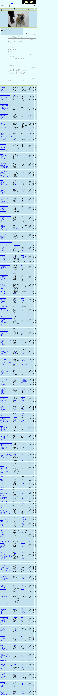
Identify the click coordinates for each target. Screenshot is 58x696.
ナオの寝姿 (2, 543)
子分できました (3, 630)
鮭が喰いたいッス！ (3, 693)
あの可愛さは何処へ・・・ (4, 388)
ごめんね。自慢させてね (4, 511)
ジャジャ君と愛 (16, 467)
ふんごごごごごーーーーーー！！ (5, 526)
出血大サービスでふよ (4, 530)
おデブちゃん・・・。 (4, 617)
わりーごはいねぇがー (4, 576)
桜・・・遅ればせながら (4, 398)
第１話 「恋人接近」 (4, 503)
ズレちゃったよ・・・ (4, 349)
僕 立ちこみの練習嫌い (4, 618)
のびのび (1, 185)
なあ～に (1, 548)
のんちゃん (16, 364)
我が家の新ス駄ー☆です (4, 173)
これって (1, 592)
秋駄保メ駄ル (2, 498)
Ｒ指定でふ (2, 532)
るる (21, 401)
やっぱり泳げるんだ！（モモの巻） (6, 340)
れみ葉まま (22, 353)
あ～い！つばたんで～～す (4, 565)
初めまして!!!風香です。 (4, 230)
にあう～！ (2, 612)
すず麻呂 (1, 117)
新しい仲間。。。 (3, 144)
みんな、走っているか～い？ (5, 358)
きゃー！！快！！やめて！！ (5, 265)
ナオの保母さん (3, 458)
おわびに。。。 (3, 611)
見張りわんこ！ (3, 300)
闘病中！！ (2, 622)
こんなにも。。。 (3, 677)
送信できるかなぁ (3, 669)
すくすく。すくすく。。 (4, 291)
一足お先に (2, 209)
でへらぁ (1, 610)
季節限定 (1, 373)
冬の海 (1, 89)
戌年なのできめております (4, 171)
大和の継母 (22, 483)
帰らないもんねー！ (3, 98)
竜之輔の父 (22, 172)
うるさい (1, 212)
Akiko (22, 95)
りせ (21, 636)
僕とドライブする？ (3, 322)
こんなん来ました (3, 87)
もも (15, 89)
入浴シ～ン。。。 (3, 199)
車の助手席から (3, 670)
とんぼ (22, 352)
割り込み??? (2, 247)
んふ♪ (1, 580)
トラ (15, 658)
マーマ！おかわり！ (3, 301)
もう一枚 (1, 145)
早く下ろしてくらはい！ (4, 320)
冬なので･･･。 (2, 181)
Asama (22, 277)
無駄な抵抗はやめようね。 (4, 371)
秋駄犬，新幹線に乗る (4, 649)
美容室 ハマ (2, 109)
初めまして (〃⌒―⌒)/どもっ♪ (5, 555)
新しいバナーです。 (3, 332)
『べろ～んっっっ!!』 (4, 604)
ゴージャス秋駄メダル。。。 (5, 653)
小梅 (15, 250)
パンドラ (22, 257)
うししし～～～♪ (3, 164)
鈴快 (21, 265)
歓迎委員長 (2, 321)
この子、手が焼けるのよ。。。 (5, 447)
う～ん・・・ (2, 406)
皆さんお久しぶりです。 (4, 331)
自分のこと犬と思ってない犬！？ (5, 674)
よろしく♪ (2, 228)
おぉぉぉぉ (2, 288)
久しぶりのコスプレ (3, 579)
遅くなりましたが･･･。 (4, 392)
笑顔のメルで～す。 (3, 538)
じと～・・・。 (3, 637)
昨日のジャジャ (3, 641)
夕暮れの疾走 (2, 384)
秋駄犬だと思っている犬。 (4, 411)
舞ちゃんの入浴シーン (4, 512)
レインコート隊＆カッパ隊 (4, 566)
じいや (22, 493)
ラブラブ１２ (2, 646)
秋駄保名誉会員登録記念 (4, 493)
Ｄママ (22, 375)
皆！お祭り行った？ (3, 200)
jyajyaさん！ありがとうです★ (5, 568)
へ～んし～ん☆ (3, 191)
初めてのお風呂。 (3, 667)
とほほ (1, 401)
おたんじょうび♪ (3, 147)
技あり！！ (2, 335)
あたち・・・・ (3, 233)
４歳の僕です (2, 436)
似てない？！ (2, 149)
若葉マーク (22, 88)
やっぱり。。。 (3, 342)
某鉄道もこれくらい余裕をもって (5, 216)
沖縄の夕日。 (2, 378)
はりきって (2, 408)
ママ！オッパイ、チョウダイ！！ (5, 312)
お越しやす (2, 597)
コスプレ (1, 685)
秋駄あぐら (2, 449)
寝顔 (1, 657)
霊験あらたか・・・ (3, 572)
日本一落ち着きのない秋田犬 (5, 694)
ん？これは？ (2, 544)
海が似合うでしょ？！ (4, 341)
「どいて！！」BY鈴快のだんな (5, 554)
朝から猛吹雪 (2, 429)
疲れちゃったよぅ (3, 389)
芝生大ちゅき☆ (3, 547)
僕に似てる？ (2, 343)
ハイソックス (2, 663)
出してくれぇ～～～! (3, 678)
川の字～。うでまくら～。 (4, 586)
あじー (1, 639)
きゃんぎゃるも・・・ (4, 428)
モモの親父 (22, 589)
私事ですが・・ (3, 545)
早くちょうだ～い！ (3, 585)
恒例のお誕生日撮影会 (4, 114)
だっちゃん (16, 694)
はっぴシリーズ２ (3, 684)
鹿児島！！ (2, 624)
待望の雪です (2, 278)
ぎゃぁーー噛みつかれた (4, 654)
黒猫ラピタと (2, 220)
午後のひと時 (2, 525)
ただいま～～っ (3, 382)
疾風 (15, 293)
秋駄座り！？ (2, 299)
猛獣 (1, 399)
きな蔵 (15, 597)
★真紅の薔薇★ (3, 139)
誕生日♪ (1, 426)
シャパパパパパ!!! (3, 316)
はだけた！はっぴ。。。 (4, 683)
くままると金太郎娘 (3, 427)
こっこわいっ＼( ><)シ (4, 364)
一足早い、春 (2, 255)
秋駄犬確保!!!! (2, 385)
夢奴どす (1, 123)
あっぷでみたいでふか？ (4, 86)
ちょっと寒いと (3, 249)
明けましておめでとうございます (5, 454)
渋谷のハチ (22, 259)
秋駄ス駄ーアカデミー (4, 259)
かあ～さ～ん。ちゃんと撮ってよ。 (6, 656)
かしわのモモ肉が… (3, 400)
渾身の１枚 (2, 439)
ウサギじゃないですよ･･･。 (5, 417)
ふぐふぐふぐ (2, 90)
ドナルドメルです (3, 352)
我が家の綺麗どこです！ (4, 620)
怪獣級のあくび (3, 402)
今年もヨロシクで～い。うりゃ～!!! (6, 455)
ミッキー (22, 201)
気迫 (1, 183)
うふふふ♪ (2, 640)
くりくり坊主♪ (2, 258)
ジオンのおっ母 (23, 692)
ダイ (15, 91)
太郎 (15, 139)
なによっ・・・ (3, 366)
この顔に (1, 485)
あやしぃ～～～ (3, 434)
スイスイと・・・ (3, 687)
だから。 (1, 157)
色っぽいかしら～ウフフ (4, 310)
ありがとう (2, 410)
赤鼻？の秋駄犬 (3, 393)
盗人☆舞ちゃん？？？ (4, 234)
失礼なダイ (2, 91)
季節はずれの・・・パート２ (5, 513)
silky (21, 499)
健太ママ (22, 298)
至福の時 (1, 221)
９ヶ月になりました (3, 194)
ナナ (15, 320)
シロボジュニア (16, 228)
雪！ (1, 474)
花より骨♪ (2, 407)
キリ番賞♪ (2, 333)
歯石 (1, 175)
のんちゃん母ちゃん (24, 326)
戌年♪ (1, 174)
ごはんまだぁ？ (3, 298)
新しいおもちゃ (3, 192)
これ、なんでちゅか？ (4, 397)
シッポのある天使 (3, 163)
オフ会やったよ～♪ (3, 552)
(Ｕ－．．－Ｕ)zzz (3, 138)
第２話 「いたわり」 (4, 501)
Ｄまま (22, 667)
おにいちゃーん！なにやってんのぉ (6, 443)
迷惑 (1, 118)
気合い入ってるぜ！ (3, 372)
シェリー (15, 197)
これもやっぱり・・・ (4, 418)
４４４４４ (2, 484)
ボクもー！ (2, 107)
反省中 (1, 99)
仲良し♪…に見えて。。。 (4, 127)
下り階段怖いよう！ (3, 567)
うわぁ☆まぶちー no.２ (4, 558)
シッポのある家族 (3, 156)
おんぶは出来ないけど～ (4, 655)
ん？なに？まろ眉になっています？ (6, 648)
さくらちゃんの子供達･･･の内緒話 (6, 318)
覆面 (1, 430)
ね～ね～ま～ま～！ (3, 619)
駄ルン (15, 617)
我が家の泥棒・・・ (3, 510)
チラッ (1, 523)
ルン (15, 268)
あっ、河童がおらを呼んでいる (5, 176)
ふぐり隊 (1, 473)
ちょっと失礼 (2, 631)
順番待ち (1, 193)
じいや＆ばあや (23, 658)
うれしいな (2, 269)
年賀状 (1, 172)
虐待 (1, 110)
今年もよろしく (3, 277)
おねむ (1, 140)
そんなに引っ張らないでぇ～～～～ (6, 419)
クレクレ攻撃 (2, 285)
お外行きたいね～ (3, 308)
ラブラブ (1, 647)
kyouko (22, 410)
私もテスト (2, 668)
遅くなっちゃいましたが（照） (5, 578)
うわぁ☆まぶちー (3, 559)
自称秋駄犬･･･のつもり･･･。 (5, 391)
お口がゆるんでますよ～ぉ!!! (5, 336)
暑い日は (1, 208)
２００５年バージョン (4, 275)
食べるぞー (2, 248)
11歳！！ (1, 168)
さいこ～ (1, 311)
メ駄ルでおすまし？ (3, 587)
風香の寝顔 (2, 219)
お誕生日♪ (2, 119)
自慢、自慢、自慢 (3, 182)
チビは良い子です (3, 266)
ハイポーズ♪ (2, 218)
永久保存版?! (2, 448)
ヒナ (15, 411)
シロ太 (15, 184)
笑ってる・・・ (3, 370)
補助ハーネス (2, 165)
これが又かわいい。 (3, 286)
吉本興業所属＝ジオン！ (4, 344)
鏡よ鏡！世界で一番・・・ (4, 497)
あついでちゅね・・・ (4, 359)
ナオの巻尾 (2, 546)
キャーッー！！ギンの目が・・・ (5, 499)
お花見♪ (1, 154)
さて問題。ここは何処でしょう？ (5, 217)
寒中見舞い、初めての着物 (4, 267)
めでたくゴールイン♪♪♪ (4, 184)
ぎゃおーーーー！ (3, 480)
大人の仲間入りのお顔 (4, 166)
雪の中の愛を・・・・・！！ (5, 95)
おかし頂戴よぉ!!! (3, 409)
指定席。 (1, 483)
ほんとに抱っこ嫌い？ (4, 197)
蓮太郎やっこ (2, 236)
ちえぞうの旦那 (23, 256)
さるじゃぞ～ (2, 453)
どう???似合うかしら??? (4, 104)
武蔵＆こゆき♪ (23, 552)
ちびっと (1, 632)
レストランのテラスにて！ (4, 467)
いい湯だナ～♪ (2, 235)
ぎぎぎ (1, 686)
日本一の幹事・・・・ (4, 319)
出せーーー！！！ (3, 100)
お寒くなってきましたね (4, 97)
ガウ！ (1, 569)
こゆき (22, 608)
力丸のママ (22, 407)
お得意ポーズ (2, 636)
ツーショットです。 (3, 379)
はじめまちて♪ (2, 348)
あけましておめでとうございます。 (6, 457)
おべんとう (2, 257)
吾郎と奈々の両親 (24, 379)
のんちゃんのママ (24, 364)
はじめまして (2, 256)
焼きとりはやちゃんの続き (5, 420)
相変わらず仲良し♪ (3, 306)
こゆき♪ (22, 492)
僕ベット (1, 116)
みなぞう (22, 250)
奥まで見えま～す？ (3, 621)
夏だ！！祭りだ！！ (3, 354)
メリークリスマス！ (3, 293)
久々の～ (1, 284)
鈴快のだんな (23, 565)
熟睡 (1, 422)
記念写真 (1, 645)
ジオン (15, 692)
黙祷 (1, 691)
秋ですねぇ (2, 303)
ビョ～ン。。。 (3, 268)
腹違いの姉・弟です (3, 155)
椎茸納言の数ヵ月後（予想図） (5, 431)
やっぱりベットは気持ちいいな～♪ (6, 584)
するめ (1, 313)
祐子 (21, 487)
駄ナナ (15, 417)
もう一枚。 (2, 628)
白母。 (22, 245)
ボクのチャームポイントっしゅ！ (5, 658)
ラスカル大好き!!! (3, 190)
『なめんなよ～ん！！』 (4, 638)
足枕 (1, 128)
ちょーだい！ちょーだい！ (4, 435)
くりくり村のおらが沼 (4, 198)
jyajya (22, 438)
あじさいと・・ (3, 207)
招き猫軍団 (2, 495)
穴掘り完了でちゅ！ (3, 309)
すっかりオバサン (3, 88)
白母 (21, 448)
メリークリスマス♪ (3, 280)
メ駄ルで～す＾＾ (3, 676)
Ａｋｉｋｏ (22, 467)
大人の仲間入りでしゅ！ (4, 167)
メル (15, 352)
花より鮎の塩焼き (3, 115)
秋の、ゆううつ (3, 129)
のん (15, 370)
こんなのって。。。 (3, 596)
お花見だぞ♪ (2, 238)
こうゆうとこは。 (3, 158)
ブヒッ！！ (2, 476)
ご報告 (1, 250)
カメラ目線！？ (3, 589)
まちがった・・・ (3, 375)
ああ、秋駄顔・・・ (3, 444)
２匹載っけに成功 (3, 609)
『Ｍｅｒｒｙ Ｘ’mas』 (4, 468)
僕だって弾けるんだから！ (4, 270)
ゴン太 (15, 399)
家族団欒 (1, 577)
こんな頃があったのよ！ (4, 437)
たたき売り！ (2, 509)
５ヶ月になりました (3, 229)
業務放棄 (1, 353)
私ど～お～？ (2, 492)
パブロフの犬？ (3, 133)
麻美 (21, 251)
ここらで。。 (2, 159)
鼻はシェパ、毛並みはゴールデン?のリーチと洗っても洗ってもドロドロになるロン (6, 243)
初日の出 (1, 456)
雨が (1, 479)
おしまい (1, 591)
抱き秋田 (1, 302)
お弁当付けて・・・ (3, 390)
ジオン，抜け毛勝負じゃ (4, 673)
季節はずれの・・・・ (4, 514)
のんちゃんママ (23, 333)
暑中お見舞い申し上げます (4, 202)
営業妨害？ (2, 415)
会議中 (1, 324)
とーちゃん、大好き (3, 294)
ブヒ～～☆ (2, 627)
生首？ (1, 251)
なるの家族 (22, 191)
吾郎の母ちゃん (23, 517)
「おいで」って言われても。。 (5, 150)
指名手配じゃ (2, 237)
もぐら (1, 334)
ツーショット (2, 227)
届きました (2, 605)
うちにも (1, 146)
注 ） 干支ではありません (4, 108)
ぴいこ (15, 183)
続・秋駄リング (3, 535)
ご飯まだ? (2, 487)
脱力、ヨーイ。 (3, 374)
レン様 (1, 180)
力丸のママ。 (23, 397)
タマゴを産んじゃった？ (4, 279)
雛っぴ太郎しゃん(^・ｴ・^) (4, 189)
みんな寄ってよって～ (4, 505)
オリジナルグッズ (3, 201)
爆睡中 (1, 489)
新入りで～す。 (3, 124)
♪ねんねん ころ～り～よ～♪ (5, 541)
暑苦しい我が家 (3, 211)
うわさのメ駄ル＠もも (4, 603)
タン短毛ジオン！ (3, 629)
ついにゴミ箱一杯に (3, 664)
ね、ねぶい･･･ (2, 534)
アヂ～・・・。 (3, 608)
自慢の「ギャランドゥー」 (4, 692)
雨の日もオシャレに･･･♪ (4, 206)
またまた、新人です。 (4, 245)
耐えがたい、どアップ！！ (4, 421)
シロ (15, 572)
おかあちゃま (23, 458)
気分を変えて (2, 438)
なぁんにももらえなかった (4, 225)
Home (12, 3)
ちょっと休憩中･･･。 (3, 226)
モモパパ (22, 457)
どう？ (1, 675)
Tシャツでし (2, 326)
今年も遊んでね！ (3, 276)
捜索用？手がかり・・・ (4, 660)
